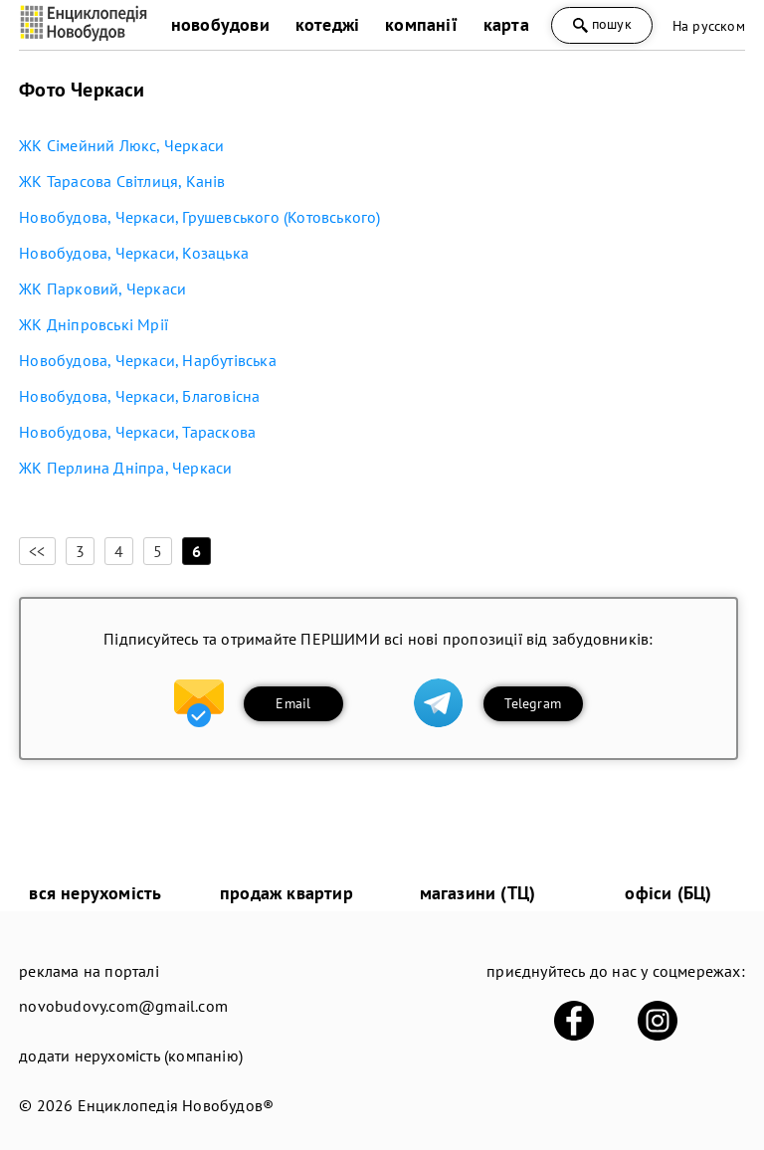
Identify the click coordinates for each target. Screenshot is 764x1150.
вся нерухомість (95, 892)
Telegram (532, 703)
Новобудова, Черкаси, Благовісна (139, 396)
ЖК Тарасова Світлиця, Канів (122, 181)
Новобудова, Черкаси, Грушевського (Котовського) (199, 217)
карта (506, 24)
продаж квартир (286, 892)
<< (37, 551)
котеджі (327, 24)
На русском (708, 26)
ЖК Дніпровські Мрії (93, 324)
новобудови (220, 24)
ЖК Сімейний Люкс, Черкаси (121, 145)
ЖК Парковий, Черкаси (102, 288)
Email (293, 703)
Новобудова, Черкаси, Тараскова (137, 432)
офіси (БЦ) (668, 892)
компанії (421, 24)
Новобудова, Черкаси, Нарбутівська (148, 360)
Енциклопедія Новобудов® (176, 1105)
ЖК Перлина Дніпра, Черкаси (125, 468)
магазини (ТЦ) (478, 892)
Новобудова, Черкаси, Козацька (134, 253)
